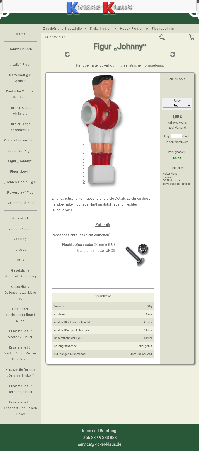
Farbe (177, 100)
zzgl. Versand (177, 127)
